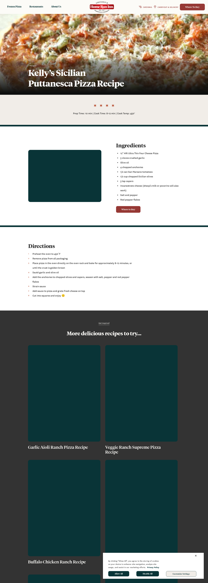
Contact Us (151, 549)
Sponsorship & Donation (183, 545)
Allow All (119, 573)
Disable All (148, 573)
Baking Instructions (123, 549)
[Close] (196, 555)
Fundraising (177, 541)
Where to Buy (128, 209)
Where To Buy (192, 6)
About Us (56, 6)
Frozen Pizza (14, 6)
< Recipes (32, 65)
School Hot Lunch (179, 549)
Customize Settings (181, 573)
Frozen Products (122, 541)
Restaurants (36, 6)
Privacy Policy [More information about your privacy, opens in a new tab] (153, 567)
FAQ (148, 545)
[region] (153, 566)
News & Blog (152, 541)
